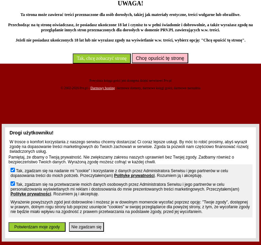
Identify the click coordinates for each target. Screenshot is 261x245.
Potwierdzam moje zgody (37, 227)
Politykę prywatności (134, 175)
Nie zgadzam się (86, 227)
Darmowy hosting (102, 88)
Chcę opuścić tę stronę (160, 58)
